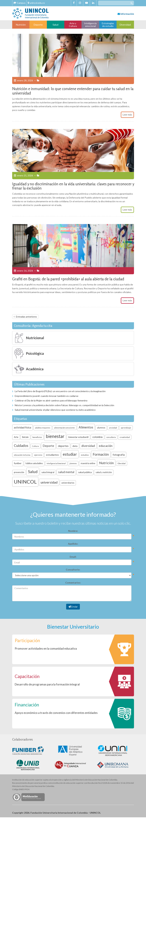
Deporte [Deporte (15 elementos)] (48, 446)
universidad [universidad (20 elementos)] (49, 482)
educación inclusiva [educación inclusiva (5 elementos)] (22, 455)
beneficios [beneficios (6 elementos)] (37, 437)
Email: (73, 556)
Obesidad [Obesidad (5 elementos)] (122, 463)
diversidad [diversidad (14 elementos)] (88, 446)
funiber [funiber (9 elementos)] (18, 463)
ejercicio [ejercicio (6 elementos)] (38, 455)
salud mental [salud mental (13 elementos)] (66, 472)
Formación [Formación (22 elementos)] (101, 454)
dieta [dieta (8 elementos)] (74, 446)
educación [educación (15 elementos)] (106, 446)
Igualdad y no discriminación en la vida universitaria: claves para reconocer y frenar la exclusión (73, 186)
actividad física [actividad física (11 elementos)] (22, 427)
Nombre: (73, 530)
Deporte (38, 24)
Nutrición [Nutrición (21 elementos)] (106, 463)
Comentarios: (73, 582)
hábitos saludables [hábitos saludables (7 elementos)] (34, 463)
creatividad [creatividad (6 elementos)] (125, 437)
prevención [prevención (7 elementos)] (19, 472)
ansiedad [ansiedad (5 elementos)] (113, 428)
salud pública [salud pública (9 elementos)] (85, 472)
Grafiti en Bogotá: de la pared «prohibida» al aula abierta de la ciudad (68, 279)
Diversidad (125, 24)
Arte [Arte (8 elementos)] (16, 437)
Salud (55, 24)
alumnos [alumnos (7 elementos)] (101, 427)
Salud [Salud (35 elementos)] (33, 471)
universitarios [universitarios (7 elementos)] (67, 483)
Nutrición (21, 24)
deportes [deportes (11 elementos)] (63, 445)
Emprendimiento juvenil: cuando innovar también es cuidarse (46, 395)
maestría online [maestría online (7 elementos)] (88, 463)
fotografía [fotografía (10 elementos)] (119, 454)
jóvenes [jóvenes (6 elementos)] (73, 463)
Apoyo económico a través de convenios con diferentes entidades (56, 713)
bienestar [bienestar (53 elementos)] (55, 436)
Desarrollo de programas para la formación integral (47, 684)
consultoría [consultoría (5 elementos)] (111, 437)
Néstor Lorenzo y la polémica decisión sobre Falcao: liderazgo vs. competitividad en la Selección (64, 405)
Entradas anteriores (26, 316)
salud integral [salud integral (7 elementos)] (47, 472)
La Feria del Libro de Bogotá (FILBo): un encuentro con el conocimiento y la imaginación (60, 391)
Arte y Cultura (73, 24)
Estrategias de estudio (108, 24)
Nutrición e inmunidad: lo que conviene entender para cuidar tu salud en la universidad (72, 90)
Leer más (127, 114)
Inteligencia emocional (90, 24)
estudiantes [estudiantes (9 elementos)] (52, 454)
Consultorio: (73, 569)
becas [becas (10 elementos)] (25, 436)
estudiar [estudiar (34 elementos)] (70, 454)
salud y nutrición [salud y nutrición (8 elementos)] (104, 472)
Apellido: (73, 543)
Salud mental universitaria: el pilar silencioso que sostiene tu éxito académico (55, 409)
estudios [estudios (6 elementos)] (85, 455)
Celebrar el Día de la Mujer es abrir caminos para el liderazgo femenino (51, 400)
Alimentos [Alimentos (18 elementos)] (86, 427)
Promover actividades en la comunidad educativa (46, 648)
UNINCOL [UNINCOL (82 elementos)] (25, 482)
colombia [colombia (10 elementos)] (97, 436)
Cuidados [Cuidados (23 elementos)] (21, 445)
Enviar (73, 606)
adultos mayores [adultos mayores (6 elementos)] (42, 427)
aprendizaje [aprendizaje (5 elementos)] (126, 428)
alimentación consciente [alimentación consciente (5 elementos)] (64, 428)
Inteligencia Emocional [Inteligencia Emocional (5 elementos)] (56, 463)
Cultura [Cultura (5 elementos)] (35, 446)
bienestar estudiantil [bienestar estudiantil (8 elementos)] (78, 437)
